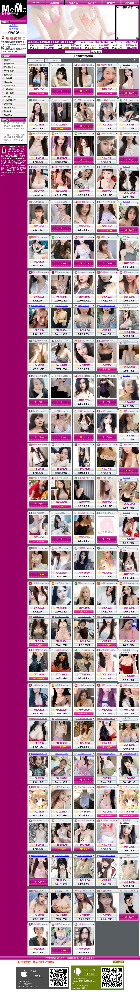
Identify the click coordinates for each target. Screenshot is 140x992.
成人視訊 (8, 115)
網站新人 (8, 96)
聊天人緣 (8, 82)
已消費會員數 (10, 67)
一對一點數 (9, 93)
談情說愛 (8, 111)
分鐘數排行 (9, 64)
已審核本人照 (10, 107)
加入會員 (13, 29)
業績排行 (8, 60)
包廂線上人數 (10, 85)
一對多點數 (9, 89)
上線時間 (8, 78)
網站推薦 (8, 104)
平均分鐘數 (9, 71)
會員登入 (13, 25)
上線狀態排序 (10, 100)
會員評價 (8, 75)
